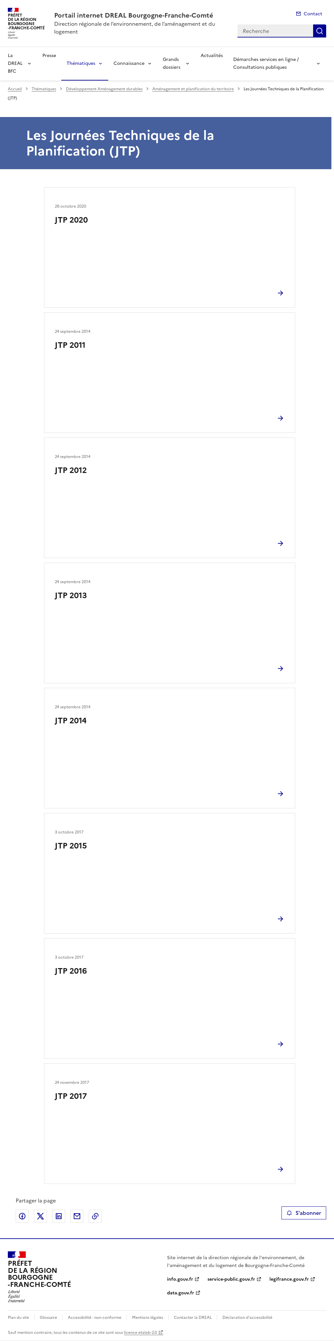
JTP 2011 (70, 345)
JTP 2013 (71, 595)
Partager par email (77, 1216)
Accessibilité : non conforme (94, 1317)
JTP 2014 (70, 721)
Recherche (319, 30)
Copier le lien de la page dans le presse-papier (95, 1216)
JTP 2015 (71, 846)
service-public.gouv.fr (231, 1279)
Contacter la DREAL (193, 1317)
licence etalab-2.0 (140, 1332)
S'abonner (304, 1213)
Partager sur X (40, 1216)
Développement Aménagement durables (104, 89)
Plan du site (18, 1317)
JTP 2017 (71, 1096)
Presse (49, 55)
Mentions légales (147, 1317)
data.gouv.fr (180, 1292)
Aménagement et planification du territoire (193, 89)
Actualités (212, 55)
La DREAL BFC (15, 63)
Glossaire (48, 1317)
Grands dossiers (171, 63)
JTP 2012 (71, 470)
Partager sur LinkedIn (58, 1216)
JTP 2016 (71, 971)
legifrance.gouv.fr (289, 1279)
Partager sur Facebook (22, 1216)
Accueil (15, 89)
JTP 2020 (71, 220)
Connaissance (129, 63)
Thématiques (81, 63)
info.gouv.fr (180, 1279)
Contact (313, 13)
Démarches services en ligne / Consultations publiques (266, 63)
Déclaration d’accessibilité (247, 1317)
